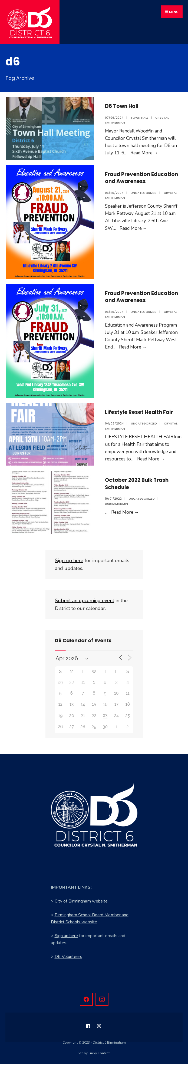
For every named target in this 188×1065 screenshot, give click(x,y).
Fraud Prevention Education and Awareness (130, 179)
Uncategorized (144, 197)
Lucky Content (99, 1054)
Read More (144, 150)
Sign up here (66, 937)
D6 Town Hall (124, 103)
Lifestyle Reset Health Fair (143, 412)
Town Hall (139, 114)
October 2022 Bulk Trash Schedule (142, 484)
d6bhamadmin (116, 504)
